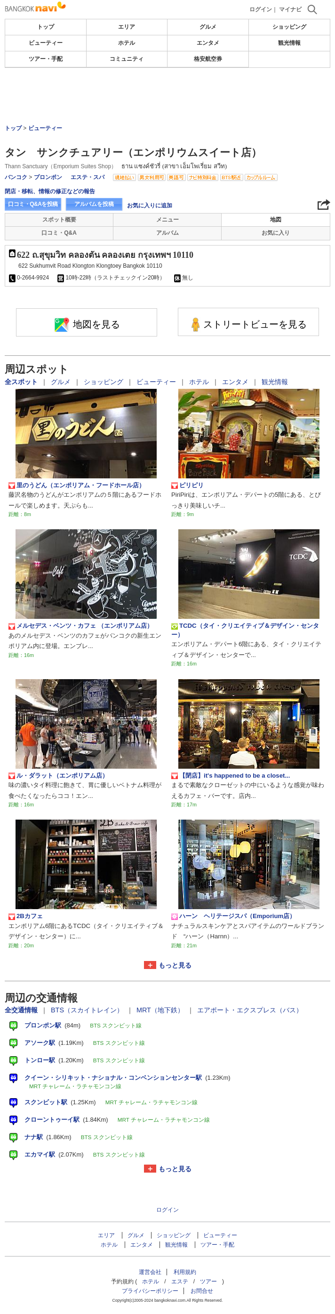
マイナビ (290, 9)
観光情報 (289, 43)
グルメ (207, 27)
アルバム (167, 233)
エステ (179, 1281)
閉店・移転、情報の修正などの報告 (50, 191)
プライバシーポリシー (150, 1291)
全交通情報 (22, 1010)
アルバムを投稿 (94, 204)
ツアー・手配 (46, 59)
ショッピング (289, 27)
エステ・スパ (87, 177)
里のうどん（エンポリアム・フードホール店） (76, 485)
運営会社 (150, 1272)
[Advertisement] (167, 96)
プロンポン (48, 177)
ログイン (260, 9)
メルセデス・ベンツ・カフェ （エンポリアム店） (80, 626)
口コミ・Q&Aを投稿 (33, 204)
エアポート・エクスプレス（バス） (250, 1010)
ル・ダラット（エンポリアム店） (58, 776)
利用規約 (185, 1272)
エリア (126, 27)
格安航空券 (208, 59)
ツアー (208, 1281)
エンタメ (208, 43)
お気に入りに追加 (149, 205)
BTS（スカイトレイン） (88, 1010)
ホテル (126, 43)
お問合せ (202, 1291)
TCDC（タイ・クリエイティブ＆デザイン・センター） (245, 630)
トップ (45, 27)
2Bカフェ (25, 916)
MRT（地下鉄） (161, 1010)
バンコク (16, 177)
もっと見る (175, 965)
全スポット (22, 382)
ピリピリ (187, 485)
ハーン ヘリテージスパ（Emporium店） (233, 916)
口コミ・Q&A (59, 233)
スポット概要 (59, 219)
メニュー (167, 219)
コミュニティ (127, 59)
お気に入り (276, 233)
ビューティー (46, 43)
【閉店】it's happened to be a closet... (230, 776)
